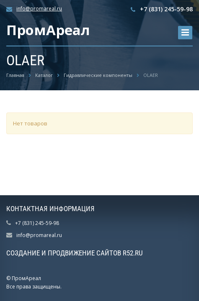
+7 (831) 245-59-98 (166, 9)
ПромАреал (48, 29)
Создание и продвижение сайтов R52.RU (74, 253)
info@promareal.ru (39, 8)
